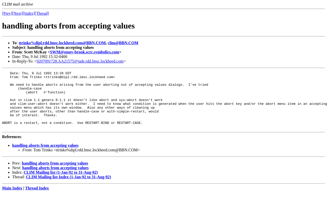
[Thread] (42, 13)
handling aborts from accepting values (45, 157)
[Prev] (7, 13)
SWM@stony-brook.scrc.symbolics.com (84, 52)
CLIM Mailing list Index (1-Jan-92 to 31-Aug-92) (68, 188)
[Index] (29, 13)
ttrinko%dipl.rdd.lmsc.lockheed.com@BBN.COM (62, 43)
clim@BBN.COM (123, 43)
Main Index (12, 199)
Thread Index (37, 199)
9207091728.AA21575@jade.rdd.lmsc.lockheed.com (80, 61)
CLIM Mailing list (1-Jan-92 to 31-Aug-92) (61, 184)
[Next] (17, 13)
